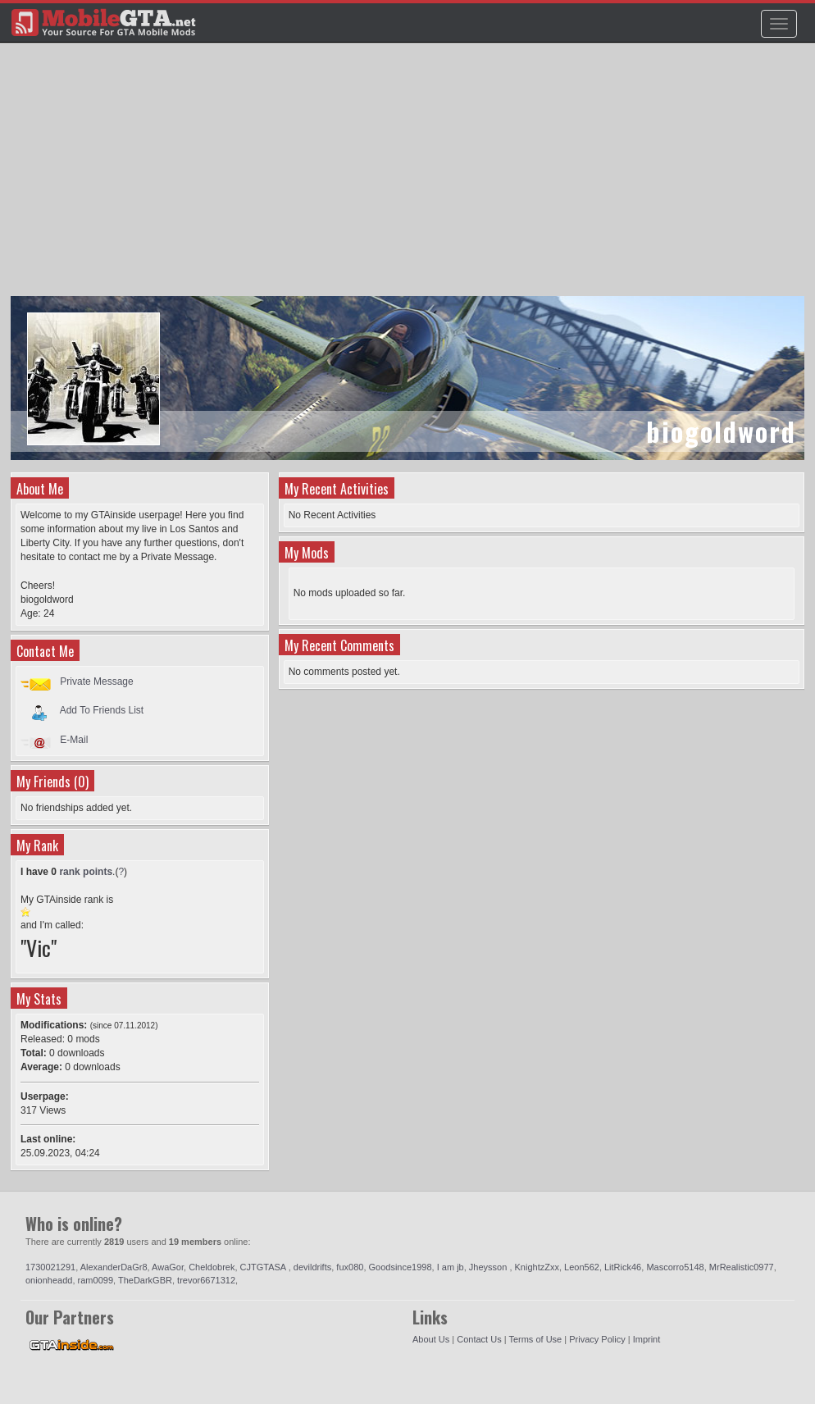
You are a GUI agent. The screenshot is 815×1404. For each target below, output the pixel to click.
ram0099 (95, 1280)
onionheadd (49, 1280)
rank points (85, 872)
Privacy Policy (597, 1339)
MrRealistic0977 (741, 1267)
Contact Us (479, 1339)
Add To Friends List (102, 710)
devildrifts (312, 1267)
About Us (430, 1339)
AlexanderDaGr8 (114, 1267)
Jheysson (489, 1267)
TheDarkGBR (145, 1280)
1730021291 (50, 1267)
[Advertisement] (409, 177)
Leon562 (581, 1267)
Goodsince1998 (400, 1267)
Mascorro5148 (674, 1267)
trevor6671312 (206, 1280)
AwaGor (168, 1267)
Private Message (96, 681)
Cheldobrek (211, 1267)
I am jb (450, 1267)
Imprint (647, 1339)
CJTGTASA (264, 1267)
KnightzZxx (537, 1267)
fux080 (349, 1267)
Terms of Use (535, 1339)
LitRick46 (622, 1267)
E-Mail (74, 739)
